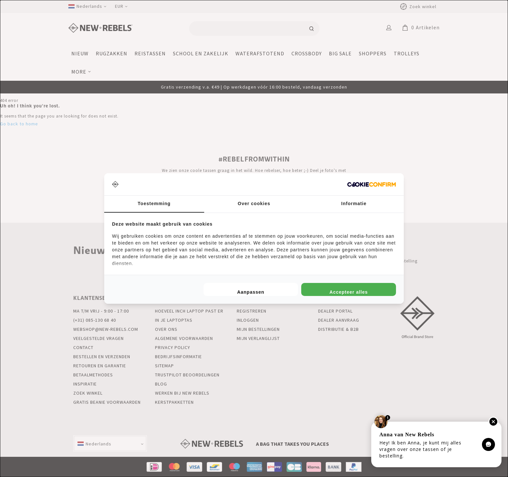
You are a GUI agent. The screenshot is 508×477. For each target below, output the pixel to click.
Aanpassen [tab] (250, 292)
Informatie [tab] (354, 203)
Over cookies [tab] (254, 203)
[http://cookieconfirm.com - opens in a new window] (371, 184)
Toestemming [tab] (154, 203)
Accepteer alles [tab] (349, 292)
